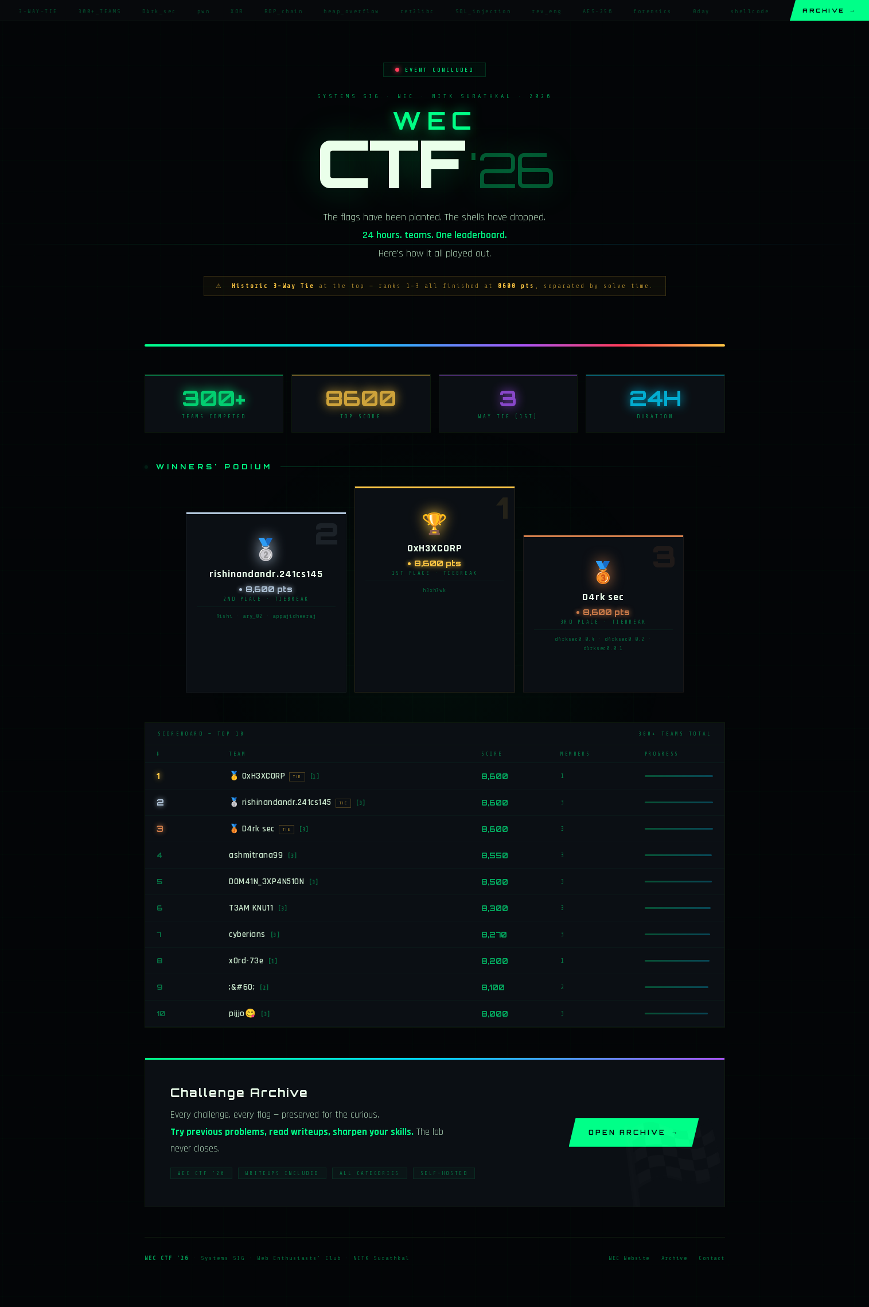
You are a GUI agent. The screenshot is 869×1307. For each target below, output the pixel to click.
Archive (829, 10)
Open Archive (634, 1134)
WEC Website (629, 1260)
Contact (712, 1260)
